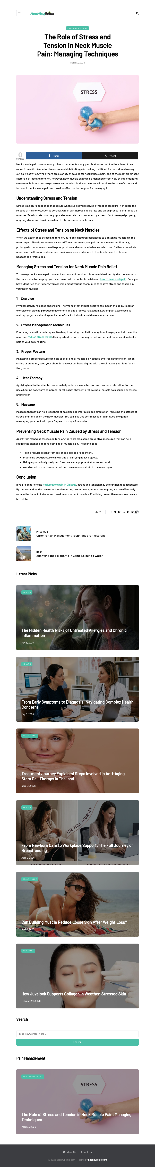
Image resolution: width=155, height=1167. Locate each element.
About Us (86, 1152)
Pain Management (77, 28)
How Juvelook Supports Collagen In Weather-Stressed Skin (73, 993)
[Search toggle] (136, 13)
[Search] (77, 1033)
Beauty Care (30, 736)
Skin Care (28, 951)
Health (27, 592)
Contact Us (69, 1152)
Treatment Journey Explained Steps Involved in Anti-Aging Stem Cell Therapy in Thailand (73, 776)
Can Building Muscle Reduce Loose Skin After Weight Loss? (74, 922)
